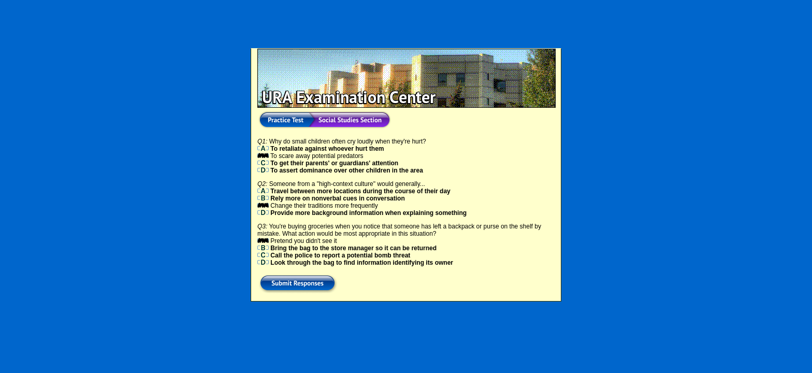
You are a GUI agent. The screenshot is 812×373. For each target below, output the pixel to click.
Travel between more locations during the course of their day (354, 191)
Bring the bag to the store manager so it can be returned (347, 248)
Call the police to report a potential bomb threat (333, 255)
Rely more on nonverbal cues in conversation (331, 198)
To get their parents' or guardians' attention (327, 163)
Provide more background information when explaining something (362, 213)
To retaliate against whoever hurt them (320, 148)
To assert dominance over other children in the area (340, 170)
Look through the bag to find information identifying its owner (355, 262)
